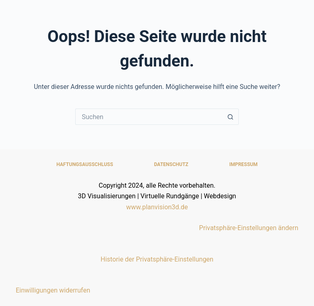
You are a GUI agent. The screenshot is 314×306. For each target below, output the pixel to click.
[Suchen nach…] (148, 117)
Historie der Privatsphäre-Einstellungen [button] (157, 259)
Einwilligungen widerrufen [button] (53, 290)
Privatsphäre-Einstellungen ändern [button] (248, 228)
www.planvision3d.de (157, 207)
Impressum (243, 164)
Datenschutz (171, 164)
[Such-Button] (230, 117)
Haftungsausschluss (84, 164)
